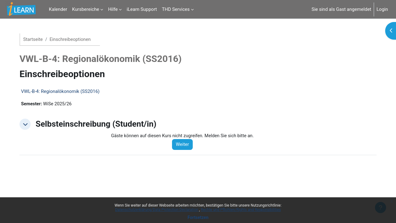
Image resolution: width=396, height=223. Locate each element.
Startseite (36, 39)
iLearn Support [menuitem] (142, 9)
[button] (27, 124)
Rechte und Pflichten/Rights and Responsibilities (241, 210)
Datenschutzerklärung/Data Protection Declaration (157, 210)
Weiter (185, 145)
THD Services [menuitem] (176, 9)
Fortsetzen (198, 217)
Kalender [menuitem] (58, 9)
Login (382, 9)
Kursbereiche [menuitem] (85, 9)
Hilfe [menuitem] (113, 9)
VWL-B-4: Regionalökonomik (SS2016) (63, 91)
